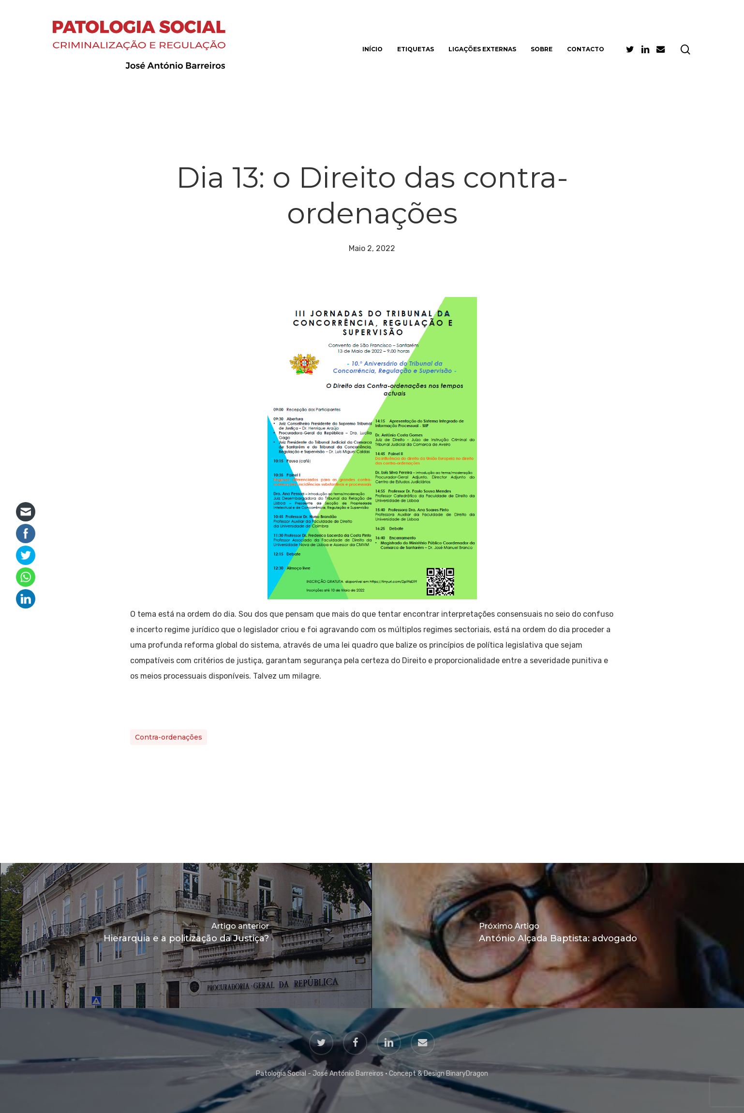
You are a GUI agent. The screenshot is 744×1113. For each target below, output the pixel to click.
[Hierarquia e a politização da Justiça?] (186, 935)
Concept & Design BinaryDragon (438, 1073)
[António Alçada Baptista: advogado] (558, 935)
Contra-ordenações (168, 737)
